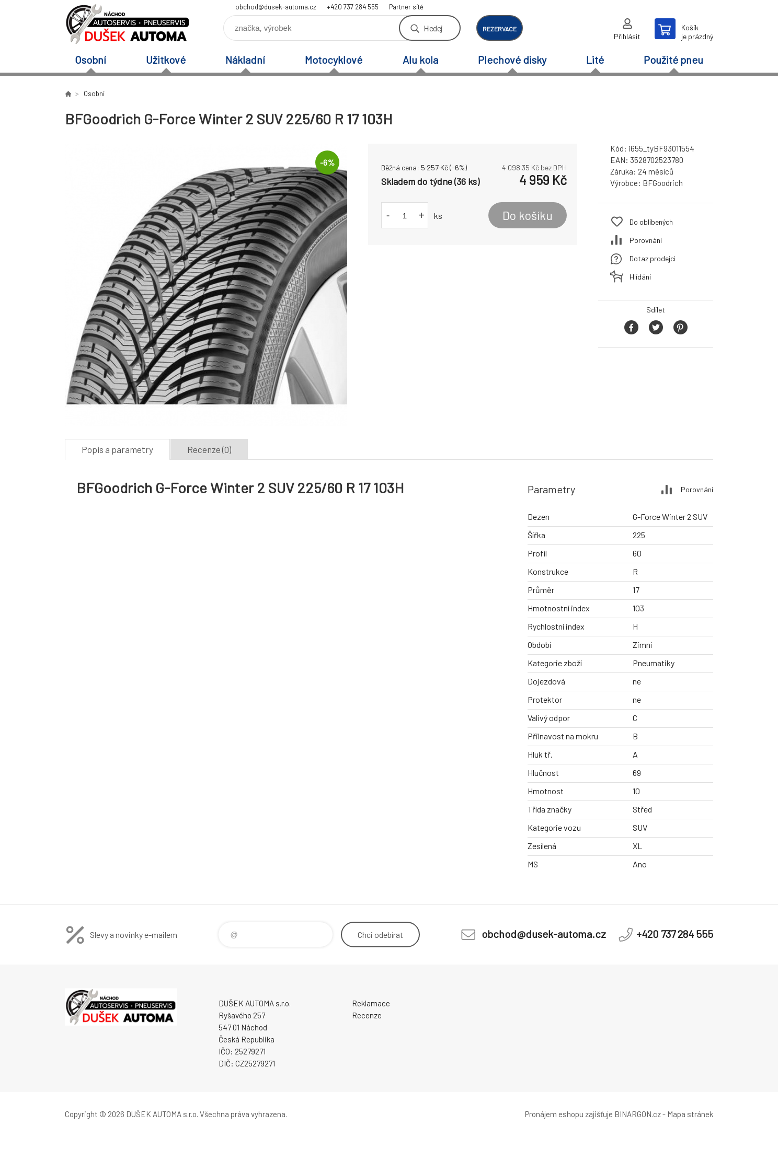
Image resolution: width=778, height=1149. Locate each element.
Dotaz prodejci (653, 258)
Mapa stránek (690, 1114)
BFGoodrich (663, 183)
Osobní (90, 59)
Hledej (433, 28)
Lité (595, 59)
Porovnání (646, 240)
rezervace (500, 28)
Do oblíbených (651, 221)
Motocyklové (333, 59)
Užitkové (166, 59)
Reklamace (371, 1003)
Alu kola (420, 59)
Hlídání (640, 276)
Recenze (367, 1015)
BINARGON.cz (637, 1114)
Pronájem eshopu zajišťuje (569, 1114)
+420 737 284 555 (353, 7)
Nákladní (245, 59)
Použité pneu (673, 59)
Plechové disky (512, 59)
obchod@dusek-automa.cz (275, 7)
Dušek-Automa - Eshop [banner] (127, 24)
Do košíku (527, 215)
